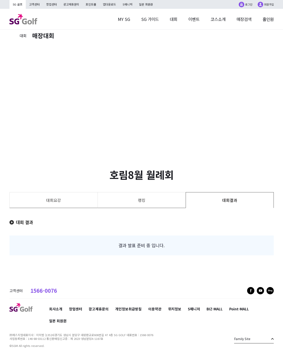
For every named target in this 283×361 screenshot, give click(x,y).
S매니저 (128, 4)
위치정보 (174, 308)
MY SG (124, 19)
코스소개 (218, 19)
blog (270, 290)
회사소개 (55, 308)
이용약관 (154, 308)
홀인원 (268, 19)
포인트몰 (91, 4)
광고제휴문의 (72, 4)
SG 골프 (18, 4)
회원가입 (269, 4)
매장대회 (43, 35)
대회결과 (229, 200)
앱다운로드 (110, 4)
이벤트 (194, 19)
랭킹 (141, 200)
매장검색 (244, 19)
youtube (260, 290)
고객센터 (34, 4)
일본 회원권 (146, 4)
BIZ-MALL (215, 308)
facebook (250, 290)
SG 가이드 (150, 19)
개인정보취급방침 (128, 308)
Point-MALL (239, 308)
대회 (173, 19)
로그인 (248, 4)
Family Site (242, 339)
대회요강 (53, 200)
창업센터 (51, 4)
